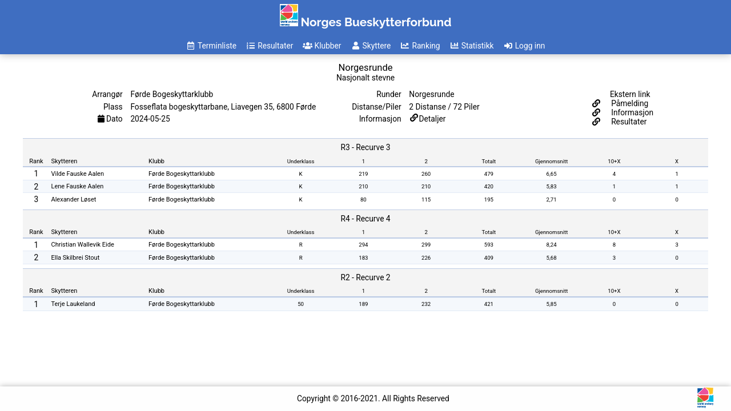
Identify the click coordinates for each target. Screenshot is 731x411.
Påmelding (629, 103)
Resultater (628, 121)
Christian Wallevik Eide (82, 244)
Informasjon (631, 112)
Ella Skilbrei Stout (75, 257)
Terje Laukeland (73, 304)
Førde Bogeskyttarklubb (181, 174)
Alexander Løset (74, 199)
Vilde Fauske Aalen (78, 174)
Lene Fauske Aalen (77, 186)
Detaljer (432, 118)
